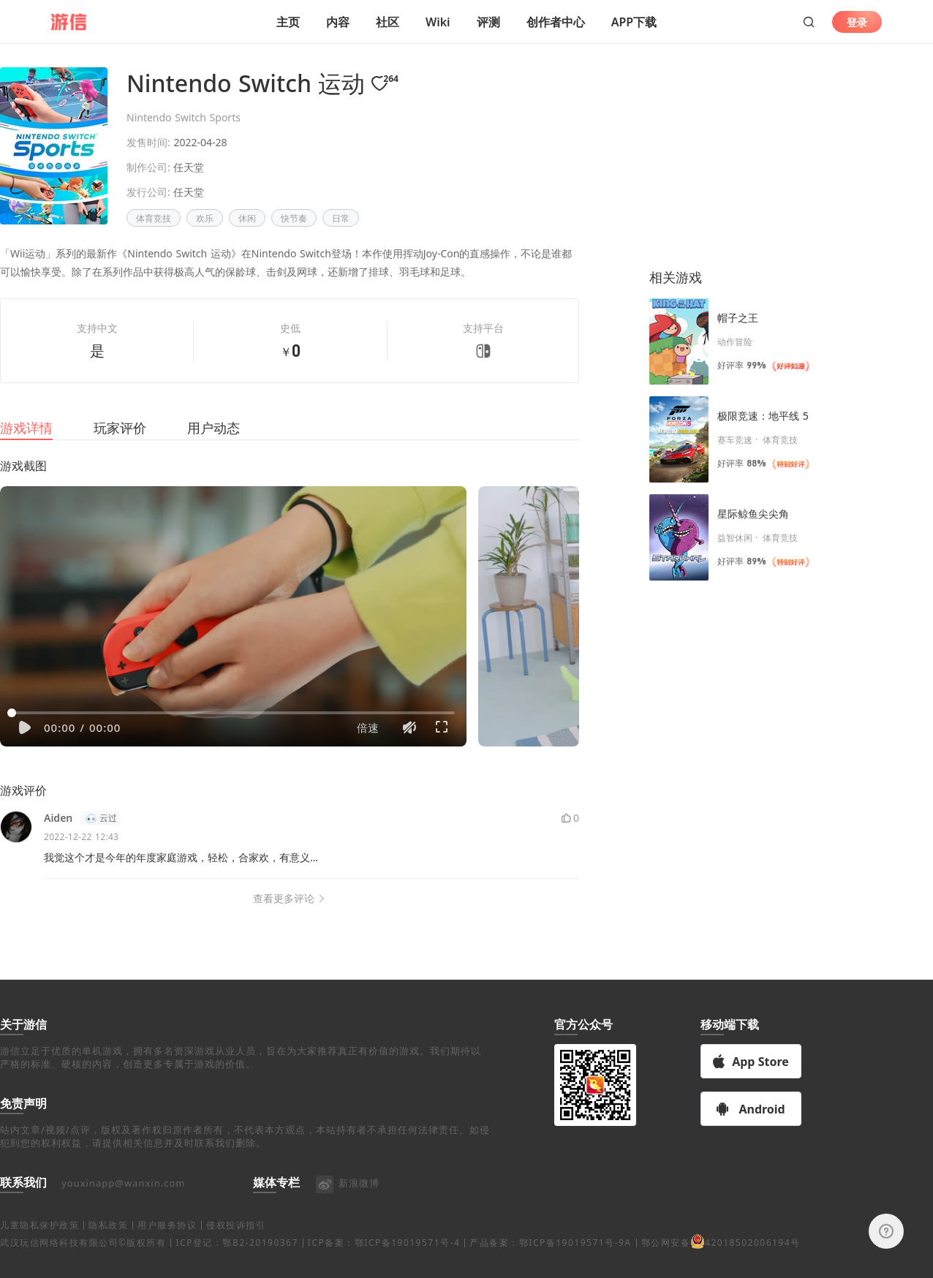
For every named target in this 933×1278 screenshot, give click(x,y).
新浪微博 (346, 1200)
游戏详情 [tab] (26, 445)
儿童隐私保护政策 (39, 1242)
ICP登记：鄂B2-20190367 (236, 1260)
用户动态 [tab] (213, 445)
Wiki (438, 22)
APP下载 (634, 22)
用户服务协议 (167, 1242)
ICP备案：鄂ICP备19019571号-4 (384, 1260)
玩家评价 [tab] (120, 445)
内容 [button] (338, 22)
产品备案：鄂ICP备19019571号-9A (550, 1260)
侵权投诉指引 (235, 1242)
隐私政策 (108, 1242)
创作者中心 (555, 22)
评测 (488, 22)
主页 (288, 22)
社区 (387, 22)
